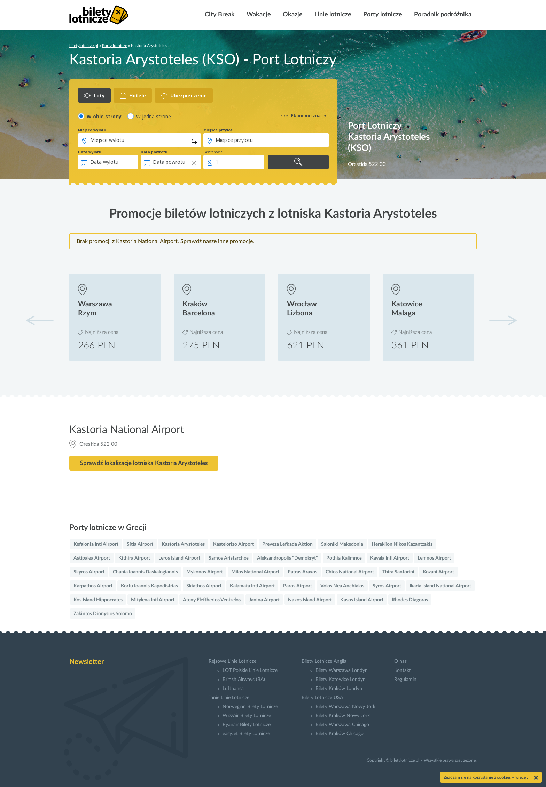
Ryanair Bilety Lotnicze (247, 724)
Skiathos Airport (203, 586)
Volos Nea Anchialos (342, 586)
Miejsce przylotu (219, 130)
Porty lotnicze (382, 14)
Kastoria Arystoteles (183, 544)
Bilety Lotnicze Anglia (324, 661)
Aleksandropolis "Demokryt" (287, 558)
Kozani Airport (438, 572)
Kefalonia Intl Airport (95, 544)
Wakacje (258, 14)
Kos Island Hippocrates (98, 599)
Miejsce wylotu (92, 130)
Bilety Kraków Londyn (338, 688)
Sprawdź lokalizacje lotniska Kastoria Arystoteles (144, 463)
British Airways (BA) (244, 679)
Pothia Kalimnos (344, 558)
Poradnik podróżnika (442, 14)
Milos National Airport (255, 572)
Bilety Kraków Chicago (339, 733)
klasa (285, 115)
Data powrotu (154, 152)
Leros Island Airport (179, 558)
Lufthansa (233, 688)
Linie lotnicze (332, 14)
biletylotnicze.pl (83, 45)
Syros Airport (387, 586)
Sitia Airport (140, 544)
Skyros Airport (88, 572)
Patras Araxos (302, 572)
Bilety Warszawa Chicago (342, 724)
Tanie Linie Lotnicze (229, 697)
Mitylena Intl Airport (152, 599)
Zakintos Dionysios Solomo (102, 613)
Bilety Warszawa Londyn (341, 670)
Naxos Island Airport (310, 599)
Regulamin (405, 679)
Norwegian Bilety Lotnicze (250, 706)
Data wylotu (89, 152)
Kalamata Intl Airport (252, 586)
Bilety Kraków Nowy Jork (342, 715)
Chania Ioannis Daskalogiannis (145, 572)
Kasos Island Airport (361, 599)
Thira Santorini (398, 572)
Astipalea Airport (91, 558)
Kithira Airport (134, 558)
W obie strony (104, 116)
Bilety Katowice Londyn (340, 679)
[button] (502, 320)
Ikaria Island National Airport (440, 586)
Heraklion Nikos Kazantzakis (402, 544)
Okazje (292, 14)
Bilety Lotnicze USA (322, 697)
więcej (521, 777)
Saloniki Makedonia (342, 544)
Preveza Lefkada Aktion (287, 544)
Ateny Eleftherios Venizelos (212, 599)
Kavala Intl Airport (389, 558)
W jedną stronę (153, 116)
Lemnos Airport (434, 558)
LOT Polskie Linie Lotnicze (250, 670)
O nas (400, 661)
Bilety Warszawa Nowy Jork (345, 706)
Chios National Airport (350, 572)
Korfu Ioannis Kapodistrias (149, 586)
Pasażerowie (213, 152)
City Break (219, 14)
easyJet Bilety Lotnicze (246, 733)
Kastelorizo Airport (233, 544)
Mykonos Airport (204, 572)
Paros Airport (297, 586)
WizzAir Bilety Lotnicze (247, 715)
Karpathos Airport (92, 586)
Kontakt (402, 670)
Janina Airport (264, 599)
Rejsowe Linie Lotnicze (232, 661)
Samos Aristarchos (229, 558)
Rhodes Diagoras (410, 599)
